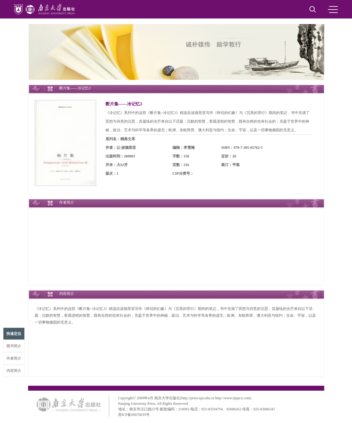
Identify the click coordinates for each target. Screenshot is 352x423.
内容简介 (13, 370)
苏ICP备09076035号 (134, 415)
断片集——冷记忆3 (124, 104)
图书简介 (13, 346)
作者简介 (13, 358)
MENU (333, 9)
